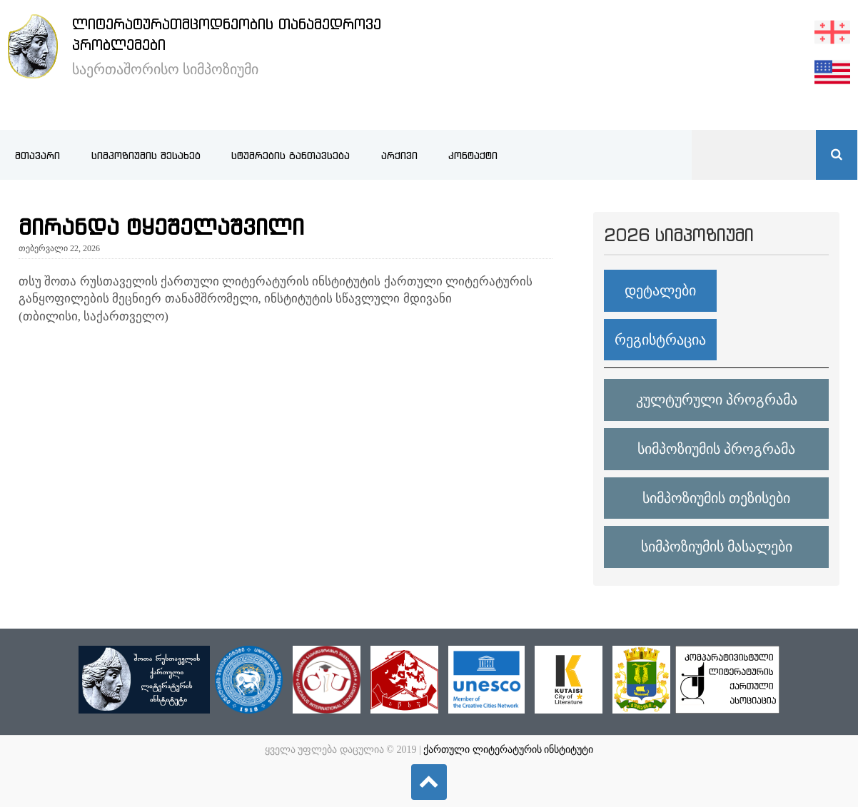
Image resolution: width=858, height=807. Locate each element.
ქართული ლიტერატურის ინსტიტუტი (508, 749)
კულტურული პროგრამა (716, 399)
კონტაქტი (473, 155)
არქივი (399, 155)
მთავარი (37, 155)
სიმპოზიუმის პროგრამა (716, 449)
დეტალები (660, 290)
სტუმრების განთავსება (290, 155)
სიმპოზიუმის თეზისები (716, 498)
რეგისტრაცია (660, 339)
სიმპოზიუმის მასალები (716, 546)
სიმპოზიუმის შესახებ (146, 155)
